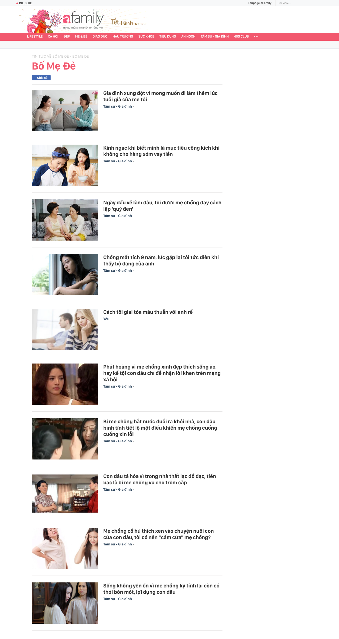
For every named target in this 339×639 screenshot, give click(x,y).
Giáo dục (100, 37)
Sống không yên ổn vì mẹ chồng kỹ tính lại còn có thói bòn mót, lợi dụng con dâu (161, 588)
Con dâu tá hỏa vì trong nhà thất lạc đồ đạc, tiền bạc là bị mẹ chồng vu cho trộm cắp (159, 479)
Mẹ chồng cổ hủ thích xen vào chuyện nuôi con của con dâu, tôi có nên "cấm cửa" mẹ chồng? (158, 534)
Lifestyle (35, 37)
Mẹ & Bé (81, 37)
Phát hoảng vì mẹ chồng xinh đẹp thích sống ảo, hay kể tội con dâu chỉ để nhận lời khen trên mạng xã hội (162, 373)
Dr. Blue (24, 3)
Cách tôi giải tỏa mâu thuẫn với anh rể (148, 312)
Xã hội (53, 37)
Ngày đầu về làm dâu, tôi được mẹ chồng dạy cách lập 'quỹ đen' (162, 205)
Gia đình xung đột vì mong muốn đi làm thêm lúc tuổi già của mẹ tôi (160, 96)
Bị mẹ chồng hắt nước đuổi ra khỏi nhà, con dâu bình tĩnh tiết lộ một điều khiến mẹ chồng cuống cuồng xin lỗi (160, 427)
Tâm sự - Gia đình (215, 37)
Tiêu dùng (167, 37)
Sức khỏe (146, 37)
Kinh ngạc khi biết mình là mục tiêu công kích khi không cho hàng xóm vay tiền (161, 151)
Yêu (106, 319)
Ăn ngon (188, 37)
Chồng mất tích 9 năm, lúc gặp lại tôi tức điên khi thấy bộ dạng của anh (161, 260)
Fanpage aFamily (257, 3)
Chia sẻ (42, 78)
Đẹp (67, 37)
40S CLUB (241, 37)
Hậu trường (123, 37)
